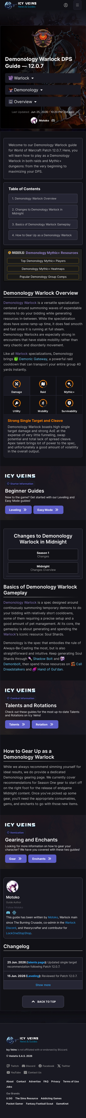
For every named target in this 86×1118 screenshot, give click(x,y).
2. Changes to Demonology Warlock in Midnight (37, 211)
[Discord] (53, 120)
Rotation (45, 724)
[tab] (16, 385)
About (10, 1081)
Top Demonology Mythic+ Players (43, 260)
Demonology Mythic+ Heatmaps (43, 268)
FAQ (46, 1081)
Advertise (35, 1081)
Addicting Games (51, 1098)
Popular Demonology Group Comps (43, 276)
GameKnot (62, 1103)
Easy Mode (48, 510)
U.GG (9, 1098)
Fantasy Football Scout (39, 1103)
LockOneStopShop (18, 933)
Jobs (9, 1086)
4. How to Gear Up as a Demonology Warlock (42, 235)
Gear (16, 858)
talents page (36, 962)
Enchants (42, 858)
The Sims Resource (26, 1098)
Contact (21, 1081)
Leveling (18, 510)
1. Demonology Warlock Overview (34, 198)
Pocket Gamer (14, 1103)
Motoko (53, 917)
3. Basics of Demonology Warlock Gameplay (41, 224)
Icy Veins (11, 1049)
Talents (17, 724)
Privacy (55, 1081)
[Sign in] (65, 5)
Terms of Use (71, 1081)
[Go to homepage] (22, 5)
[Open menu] (77, 5)
